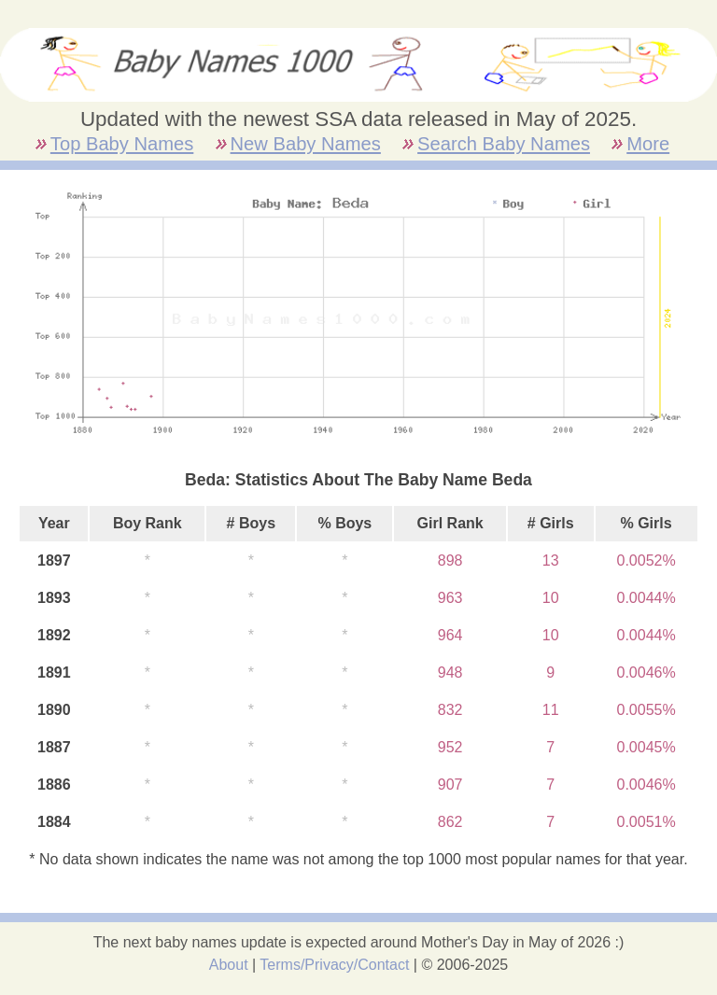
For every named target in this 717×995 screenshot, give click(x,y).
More (647, 143)
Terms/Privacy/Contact (334, 965)
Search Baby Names (503, 143)
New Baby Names (306, 143)
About (228, 965)
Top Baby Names (121, 143)
